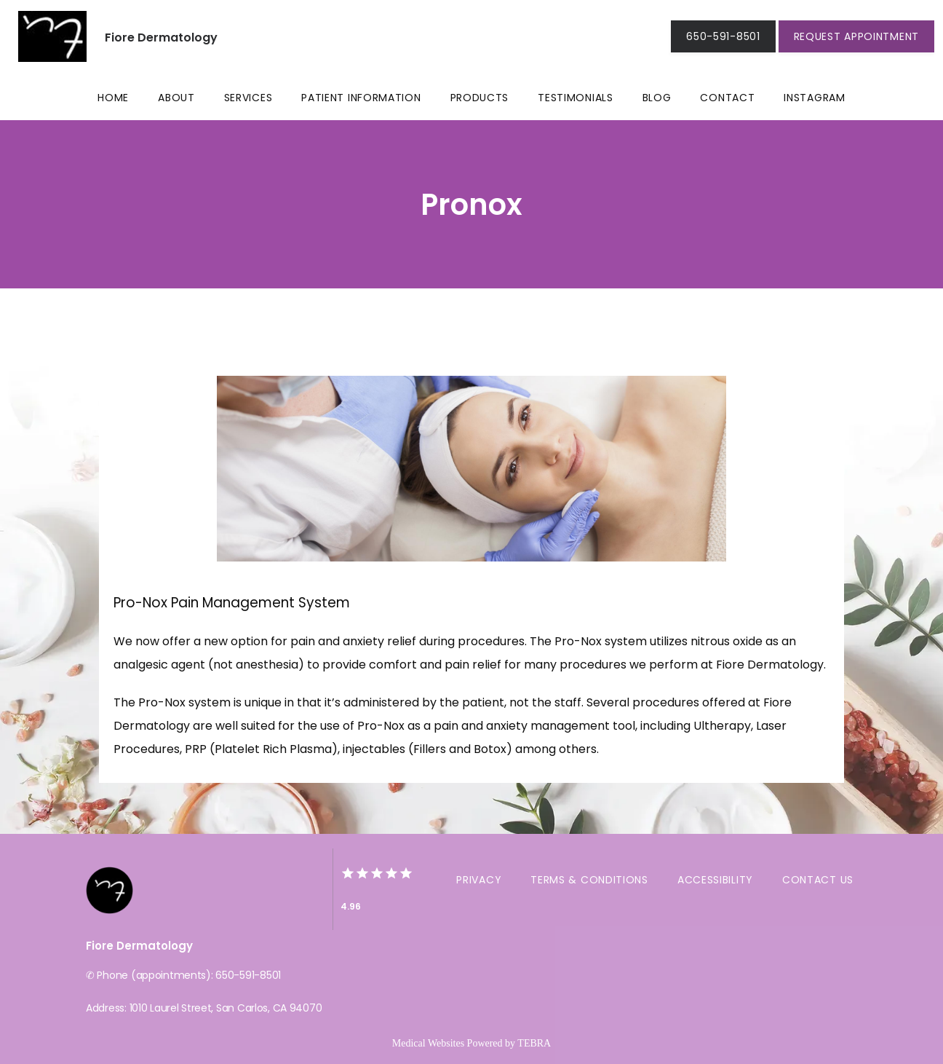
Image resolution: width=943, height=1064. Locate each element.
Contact (727, 97)
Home (113, 97)
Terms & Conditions (589, 879)
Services (248, 97)
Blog (657, 97)
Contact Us (818, 879)
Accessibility (715, 879)
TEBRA (534, 1043)
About (176, 97)
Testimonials (575, 97)
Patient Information (361, 97)
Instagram (814, 97)
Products (479, 97)
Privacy (478, 879)
